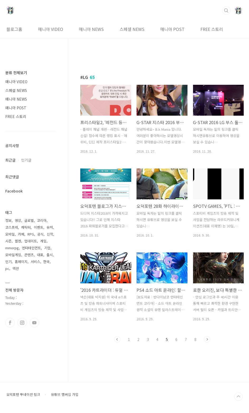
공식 (40, 234)
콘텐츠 (29, 254)
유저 (49, 227)
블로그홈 (14, 29)
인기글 (26, 160)
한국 (46, 261)
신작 (50, 234)
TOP (238, 396)
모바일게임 (13, 254)
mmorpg (12, 247)
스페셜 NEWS (132, 29)
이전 (117, 339)
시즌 (8, 240)
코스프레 (11, 227)
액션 (15, 268)
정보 (8, 220)
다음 (207, 339)
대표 (40, 254)
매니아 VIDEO (50, 29)
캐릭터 (26, 227)
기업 (47, 247)
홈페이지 (21, 261)
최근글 (10, 160)
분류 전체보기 (16, 72)
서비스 (35, 261)
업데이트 (30, 240)
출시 (49, 254)
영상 (18, 220)
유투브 (34, 322)
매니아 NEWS (91, 29)
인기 (8, 261)
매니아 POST (172, 29)
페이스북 (10, 322)
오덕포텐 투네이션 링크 (23, 394)
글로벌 (29, 220)
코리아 (41, 220)
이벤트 (38, 227)
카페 (21, 234)
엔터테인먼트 (31, 247)
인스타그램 (22, 322)
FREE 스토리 (211, 29)
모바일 (10, 234)
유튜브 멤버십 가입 (64, 394)
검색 (226, 11)
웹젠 (18, 240)
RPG (30, 234)
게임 (43, 240)
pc (7, 268)
